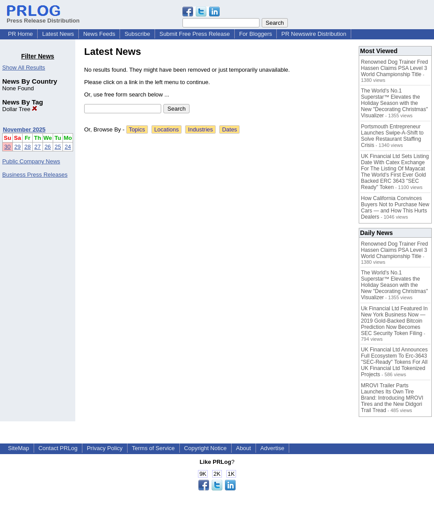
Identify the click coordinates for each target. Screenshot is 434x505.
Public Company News (31, 161)
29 (17, 146)
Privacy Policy (105, 448)
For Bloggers (255, 34)
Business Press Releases (34, 174)
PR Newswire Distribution (313, 34)
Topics (137, 129)
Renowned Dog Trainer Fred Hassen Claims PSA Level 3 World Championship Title (394, 68)
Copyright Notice (205, 448)
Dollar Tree (19, 109)
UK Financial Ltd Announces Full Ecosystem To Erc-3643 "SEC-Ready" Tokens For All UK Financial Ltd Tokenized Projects (394, 362)
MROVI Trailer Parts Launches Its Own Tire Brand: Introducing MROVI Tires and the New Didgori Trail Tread (392, 397)
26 (47, 146)
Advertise (272, 448)
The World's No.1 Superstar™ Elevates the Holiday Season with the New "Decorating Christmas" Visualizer (394, 103)
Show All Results (23, 67)
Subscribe (137, 34)
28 (27, 146)
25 (57, 146)
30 (7, 146)
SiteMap (18, 448)
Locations (166, 129)
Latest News (58, 34)
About (243, 448)
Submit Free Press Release (194, 34)
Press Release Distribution (43, 17)
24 (68, 146)
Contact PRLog (58, 448)
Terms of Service (153, 448)
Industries (200, 129)
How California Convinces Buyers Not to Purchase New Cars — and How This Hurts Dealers (395, 207)
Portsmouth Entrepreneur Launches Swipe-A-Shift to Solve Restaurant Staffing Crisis (392, 135)
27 (38, 146)
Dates (229, 129)
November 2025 (24, 129)
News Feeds (99, 34)
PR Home (20, 34)
